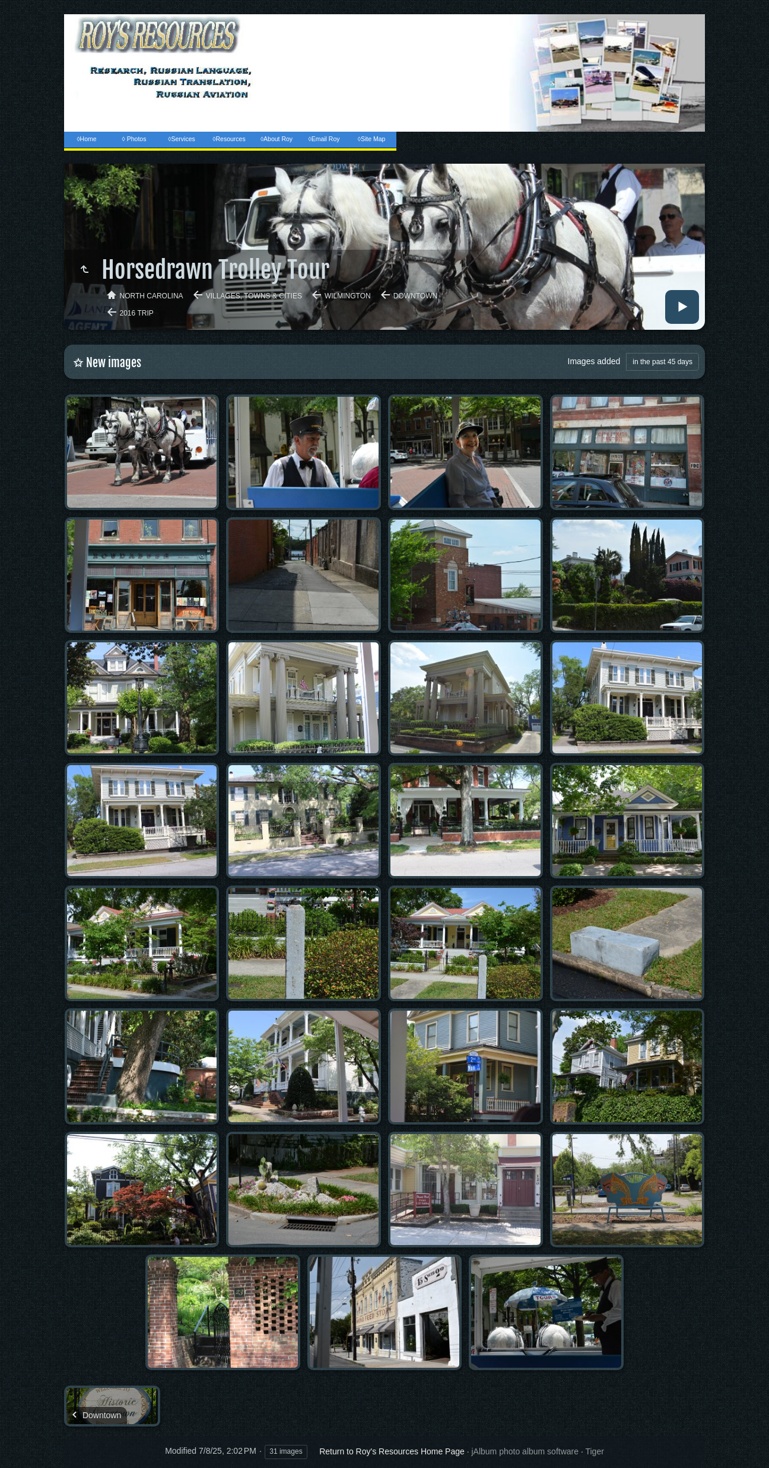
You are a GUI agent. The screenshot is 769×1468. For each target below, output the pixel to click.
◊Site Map (372, 138)
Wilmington (348, 296)
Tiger (594, 1451)
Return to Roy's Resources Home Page (392, 1451)
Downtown (415, 296)
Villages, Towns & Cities (254, 296)
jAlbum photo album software (525, 1451)
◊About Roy (276, 138)
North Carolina (151, 296)
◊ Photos (134, 138)
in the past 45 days (662, 362)
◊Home (86, 138)
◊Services (181, 138)
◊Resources (228, 138)
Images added (594, 361)
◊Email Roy (323, 138)
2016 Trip (137, 313)
